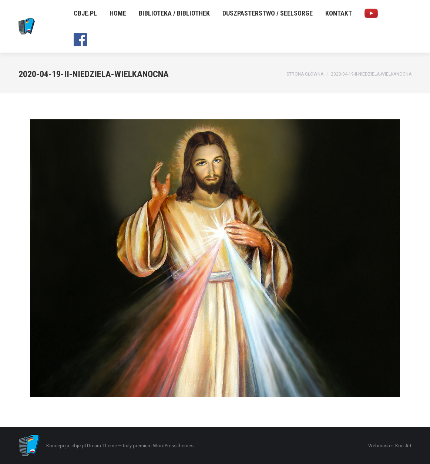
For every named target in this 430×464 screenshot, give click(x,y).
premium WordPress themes (163, 445)
